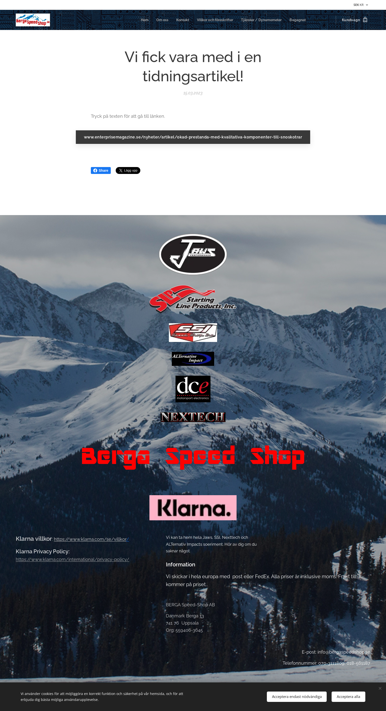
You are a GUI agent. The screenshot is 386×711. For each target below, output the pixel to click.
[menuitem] (134, 20)
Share (100, 170)
